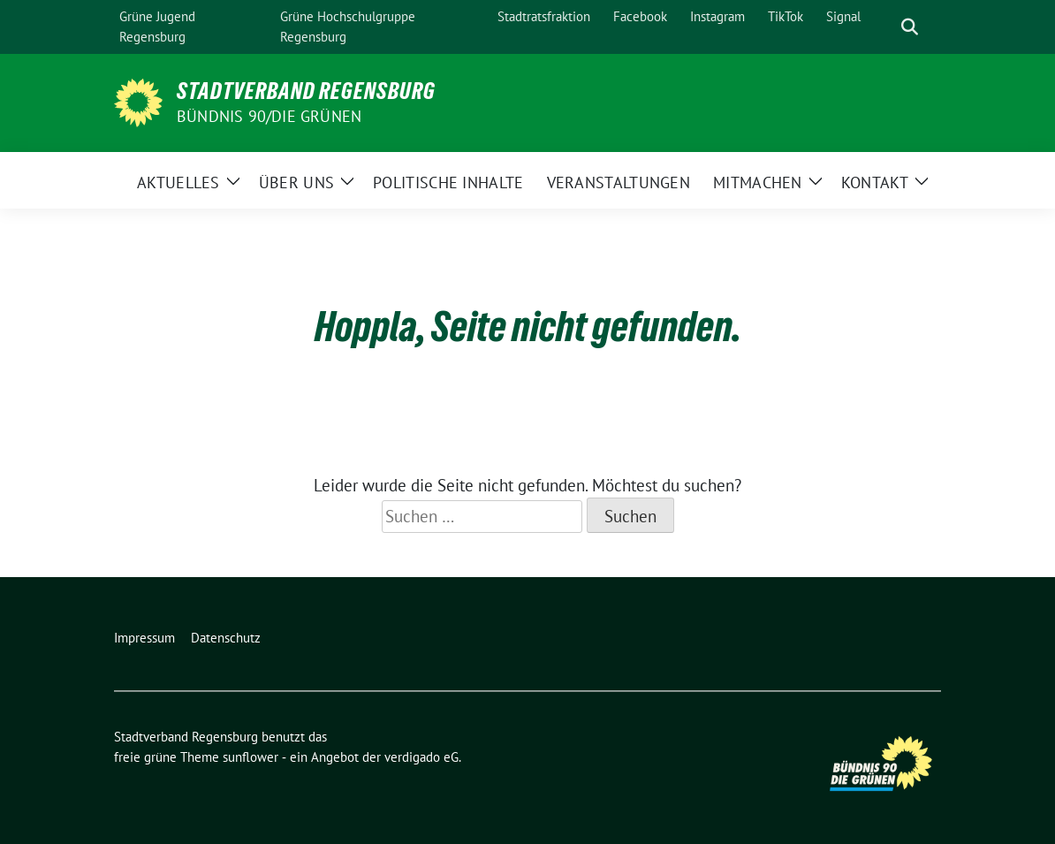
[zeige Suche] (909, 27)
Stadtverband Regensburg (306, 91)
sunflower (250, 757)
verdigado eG (421, 757)
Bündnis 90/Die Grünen (269, 116)
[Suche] (884, 27)
